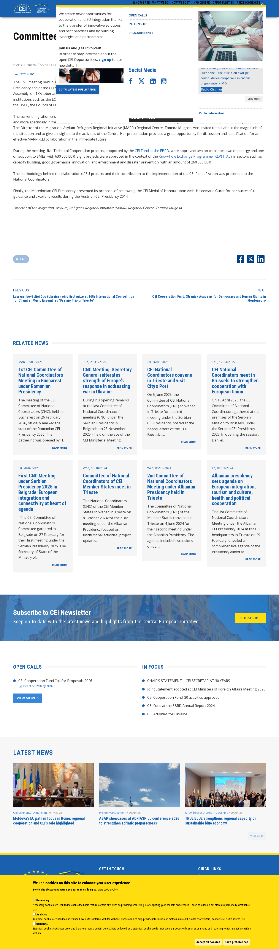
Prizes (233, 9)
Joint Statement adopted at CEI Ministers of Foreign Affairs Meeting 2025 (206, 690)
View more (26, 699)
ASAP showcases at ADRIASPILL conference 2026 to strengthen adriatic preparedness (139, 822)
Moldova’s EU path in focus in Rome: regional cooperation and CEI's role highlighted (49, 822)
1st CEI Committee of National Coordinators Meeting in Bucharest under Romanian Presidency (40, 382)
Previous (21, 291)
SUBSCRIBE (250, 619)
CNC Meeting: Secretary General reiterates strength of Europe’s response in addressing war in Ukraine (107, 382)
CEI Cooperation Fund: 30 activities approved (183, 698)
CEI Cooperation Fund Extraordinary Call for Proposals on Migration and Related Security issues (156, 123)
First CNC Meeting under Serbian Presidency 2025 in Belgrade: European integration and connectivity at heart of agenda (42, 493)
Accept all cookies (208, 942)
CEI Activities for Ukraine (167, 715)
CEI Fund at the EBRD (152, 152)
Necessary (42, 900)
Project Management (112, 814)
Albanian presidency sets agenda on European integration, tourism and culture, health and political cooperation (234, 491)
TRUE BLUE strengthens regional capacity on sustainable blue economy (220, 822)
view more (256, 837)
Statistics (42, 924)
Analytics (41, 914)
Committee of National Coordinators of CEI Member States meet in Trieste (107, 485)
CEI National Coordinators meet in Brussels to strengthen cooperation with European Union (235, 382)
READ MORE (59, 449)
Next (261, 291)
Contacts (250, 9)
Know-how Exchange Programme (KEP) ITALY (195, 157)
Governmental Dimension (30, 814)
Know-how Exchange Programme (206, 814)
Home (17, 65)
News (31, 65)
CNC (23, 260)
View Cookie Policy (108, 889)
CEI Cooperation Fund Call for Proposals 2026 (55, 682)
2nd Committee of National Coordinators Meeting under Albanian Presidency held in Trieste (171, 488)
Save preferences (236, 942)
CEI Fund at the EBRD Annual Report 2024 (181, 707)
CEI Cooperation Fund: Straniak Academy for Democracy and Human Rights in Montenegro (209, 300)
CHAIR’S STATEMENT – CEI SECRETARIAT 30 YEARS (188, 682)
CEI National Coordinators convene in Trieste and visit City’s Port (169, 379)
